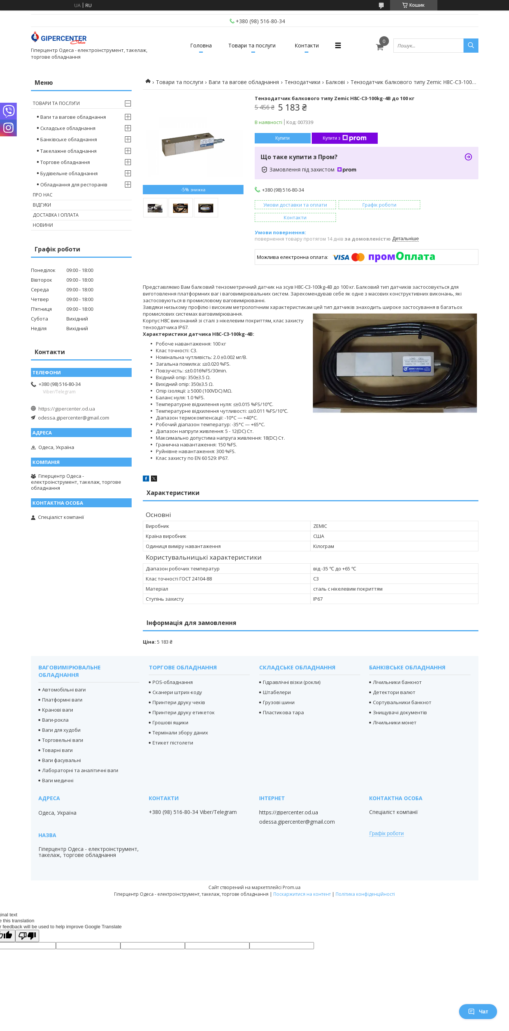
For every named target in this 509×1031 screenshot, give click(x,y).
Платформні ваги (62, 687)
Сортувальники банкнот (402, 689)
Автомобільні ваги (64, 677)
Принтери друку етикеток (184, 699)
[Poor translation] (27, 923)
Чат (478, 1011)
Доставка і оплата (56, 215)
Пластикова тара (283, 699)
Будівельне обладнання (69, 173)
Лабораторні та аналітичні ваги (80, 757)
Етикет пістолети (173, 730)
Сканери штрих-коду (177, 679)
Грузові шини (279, 689)
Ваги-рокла (55, 707)
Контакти (309, 45)
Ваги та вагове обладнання (243, 82)
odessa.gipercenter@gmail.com (73, 418)
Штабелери (277, 679)
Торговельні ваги (62, 727)
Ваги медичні (57, 767)
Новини (43, 225)
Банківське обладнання (68, 139)
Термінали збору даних (180, 719)
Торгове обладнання (65, 162)
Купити (282, 138)
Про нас (43, 195)
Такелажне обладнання (68, 151)
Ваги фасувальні (61, 747)
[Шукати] (471, 45)
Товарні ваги (57, 737)
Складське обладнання (67, 128)
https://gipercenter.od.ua (66, 409)
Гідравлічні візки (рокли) (291, 669)
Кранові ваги (57, 697)
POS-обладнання (173, 669)
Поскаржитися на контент (302, 881)
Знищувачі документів (400, 699)
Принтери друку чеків (179, 689)
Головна (199, 45)
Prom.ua (292, 874)
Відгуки (42, 205)
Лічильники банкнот (397, 669)
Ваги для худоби (61, 717)
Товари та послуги (252, 45)
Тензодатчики (302, 82)
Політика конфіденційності (365, 881)
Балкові (335, 82)
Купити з (345, 138)
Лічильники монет (395, 709)
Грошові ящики (170, 709)
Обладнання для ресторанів (73, 184)
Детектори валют (394, 679)
